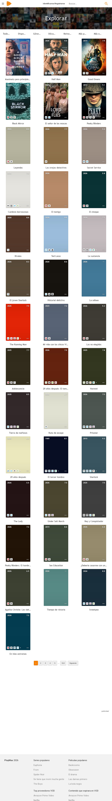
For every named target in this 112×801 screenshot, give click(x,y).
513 (63, 663)
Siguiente (73, 663)
